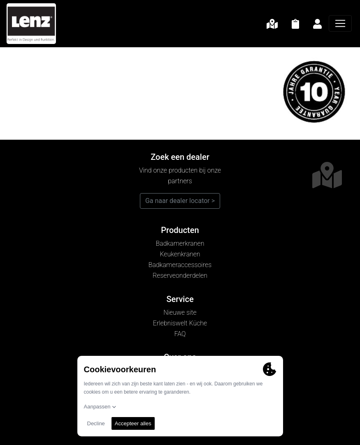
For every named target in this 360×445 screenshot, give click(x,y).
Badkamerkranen (180, 243)
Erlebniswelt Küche (180, 323)
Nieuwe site (179, 312)
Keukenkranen (180, 254)
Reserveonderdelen (180, 275)
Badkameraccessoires (180, 265)
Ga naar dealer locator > (180, 201)
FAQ (180, 334)
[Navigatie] (340, 23)
